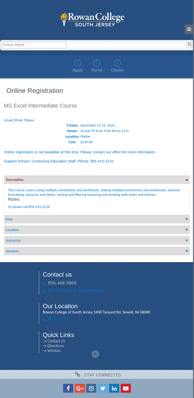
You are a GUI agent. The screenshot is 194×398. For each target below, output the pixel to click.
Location (12, 229)
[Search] (189, 45)
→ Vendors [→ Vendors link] (52, 350)
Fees (9, 219)
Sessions (12, 251)
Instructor (13, 240)
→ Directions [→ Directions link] (53, 345)
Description (15, 179)
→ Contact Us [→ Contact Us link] (54, 341)
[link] (97, 18)
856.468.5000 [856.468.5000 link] (62, 283)
